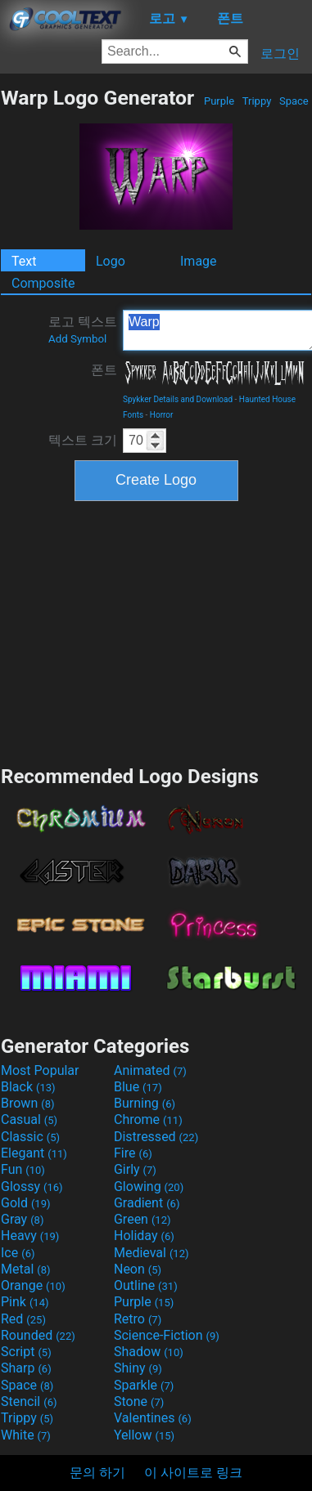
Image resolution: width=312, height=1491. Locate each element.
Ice (17, 1252)
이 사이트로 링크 (193, 1472)
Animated (150, 1070)
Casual (29, 1119)
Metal (26, 1269)
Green (142, 1219)
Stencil (29, 1401)
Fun (23, 1169)
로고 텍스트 (82, 329)
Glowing (148, 1186)
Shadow (148, 1351)
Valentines (153, 1418)
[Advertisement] (156, 631)
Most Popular (40, 1070)
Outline (146, 1285)
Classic (30, 1136)
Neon (137, 1269)
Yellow (144, 1435)
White (26, 1435)
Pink (25, 1302)
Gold (26, 1203)
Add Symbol (77, 339)
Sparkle (144, 1385)
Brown (27, 1103)
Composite (43, 283)
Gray (22, 1219)
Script (26, 1351)
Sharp (26, 1368)
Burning (144, 1103)
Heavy (30, 1235)
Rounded (38, 1335)
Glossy (32, 1186)
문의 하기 (97, 1472)
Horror (162, 414)
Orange (33, 1285)
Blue (138, 1087)
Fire (133, 1153)
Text (23, 261)
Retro (137, 1319)
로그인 (280, 53)
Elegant (34, 1153)
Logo (110, 261)
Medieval (151, 1252)
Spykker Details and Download (178, 399)
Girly (135, 1169)
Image (198, 261)
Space (294, 101)
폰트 (104, 370)
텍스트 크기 (82, 440)
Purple (219, 101)
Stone (139, 1401)
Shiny (138, 1368)
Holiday (144, 1235)
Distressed (156, 1136)
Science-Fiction (166, 1335)
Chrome (148, 1119)
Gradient (146, 1203)
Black (28, 1087)
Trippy (257, 101)
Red (23, 1319)
